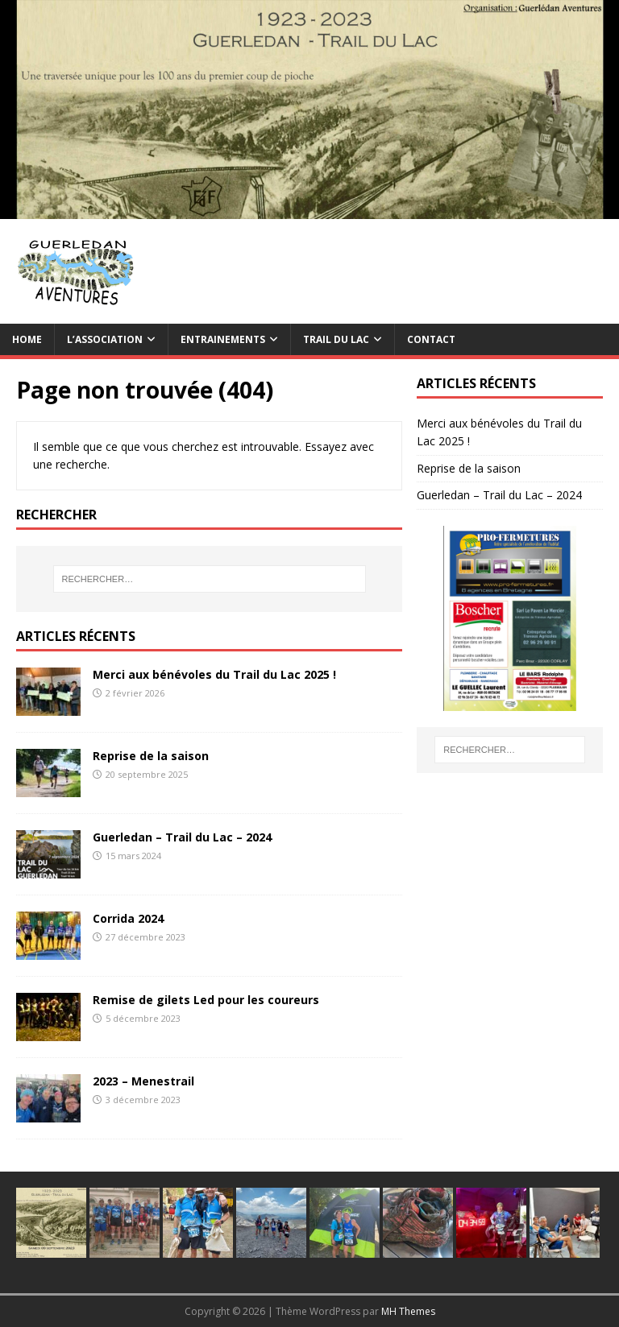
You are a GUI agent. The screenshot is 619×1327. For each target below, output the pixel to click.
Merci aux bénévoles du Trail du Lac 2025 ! (214, 674)
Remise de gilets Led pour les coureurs (206, 999)
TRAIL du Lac (336, 339)
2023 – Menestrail (143, 1081)
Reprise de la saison (151, 755)
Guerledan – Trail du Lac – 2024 (182, 837)
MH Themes (408, 1311)
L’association (105, 339)
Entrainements (223, 339)
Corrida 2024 (128, 918)
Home (27, 339)
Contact (431, 339)
